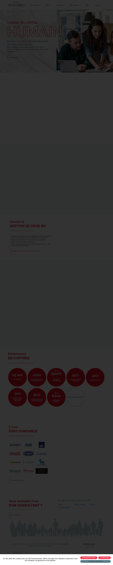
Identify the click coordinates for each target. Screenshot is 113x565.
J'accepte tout (88, 558)
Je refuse (104, 558)
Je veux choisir (95, 561)
